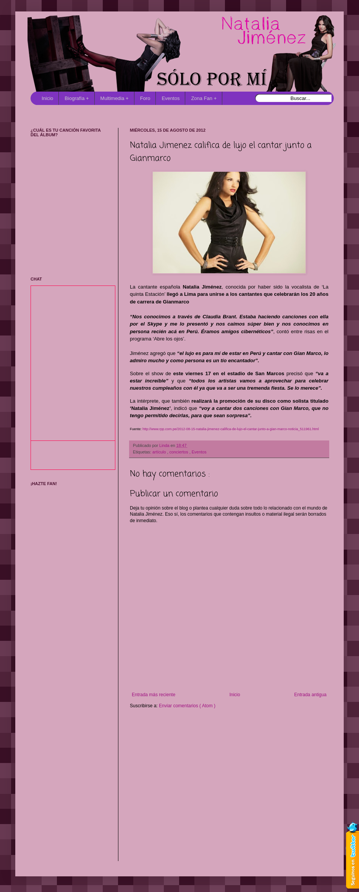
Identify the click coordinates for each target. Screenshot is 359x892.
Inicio (47, 98)
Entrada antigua (310, 694)
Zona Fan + (204, 98)
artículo (159, 452)
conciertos (179, 452)
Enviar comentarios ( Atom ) (187, 705)
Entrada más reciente (153, 694)
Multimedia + (114, 98)
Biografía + (77, 98)
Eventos (171, 98)
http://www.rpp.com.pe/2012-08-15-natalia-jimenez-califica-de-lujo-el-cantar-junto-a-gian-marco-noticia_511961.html (230, 429)
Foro (145, 98)
